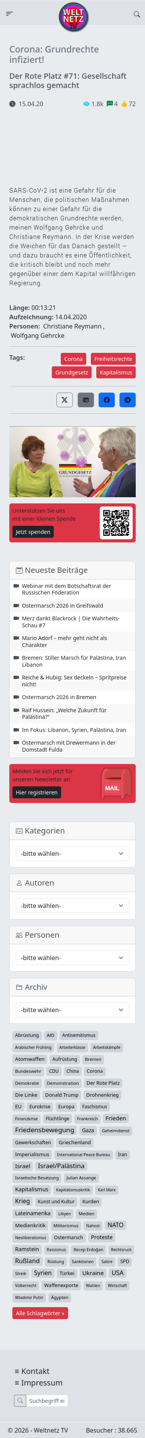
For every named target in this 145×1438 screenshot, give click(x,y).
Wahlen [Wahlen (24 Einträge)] (93, 1285)
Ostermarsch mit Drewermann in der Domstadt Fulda (69, 746)
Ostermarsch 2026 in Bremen (59, 697)
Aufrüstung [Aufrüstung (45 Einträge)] (64, 1059)
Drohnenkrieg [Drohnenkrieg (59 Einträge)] (102, 1094)
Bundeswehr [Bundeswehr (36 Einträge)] (28, 1071)
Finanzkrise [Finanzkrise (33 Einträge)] (26, 1118)
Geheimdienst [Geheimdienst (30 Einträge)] (116, 1130)
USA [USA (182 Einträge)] (117, 1273)
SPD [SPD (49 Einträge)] (124, 1261)
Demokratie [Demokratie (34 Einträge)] (27, 1083)
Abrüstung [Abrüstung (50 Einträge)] (27, 1035)
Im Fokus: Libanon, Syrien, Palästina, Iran (74, 729)
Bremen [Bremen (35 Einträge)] (93, 1059)
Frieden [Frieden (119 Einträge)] (116, 1118)
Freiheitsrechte (113, 358)
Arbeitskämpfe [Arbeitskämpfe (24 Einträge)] (107, 1047)
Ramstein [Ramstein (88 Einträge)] (27, 1249)
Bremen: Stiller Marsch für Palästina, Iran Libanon (74, 661)
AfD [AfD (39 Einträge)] (51, 1035)
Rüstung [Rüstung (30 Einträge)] (56, 1261)
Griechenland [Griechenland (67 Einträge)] (75, 1142)
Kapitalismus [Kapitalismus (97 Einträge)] (31, 1189)
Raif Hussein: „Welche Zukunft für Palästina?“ (64, 713)
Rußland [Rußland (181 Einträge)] (27, 1261)
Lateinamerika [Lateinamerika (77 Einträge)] (33, 1213)
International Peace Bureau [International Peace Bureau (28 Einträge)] (83, 1154)
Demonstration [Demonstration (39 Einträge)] (63, 1083)
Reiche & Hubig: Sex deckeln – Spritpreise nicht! (74, 681)
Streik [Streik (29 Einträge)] (20, 1273)
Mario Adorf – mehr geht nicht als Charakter (64, 641)
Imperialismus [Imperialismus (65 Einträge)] (32, 1154)
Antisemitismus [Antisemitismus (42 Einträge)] (79, 1035)
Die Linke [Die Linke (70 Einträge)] (26, 1094)
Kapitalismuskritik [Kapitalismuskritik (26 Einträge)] (73, 1189)
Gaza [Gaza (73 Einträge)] (88, 1130)
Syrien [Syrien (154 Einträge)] (43, 1273)
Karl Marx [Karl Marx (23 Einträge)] (107, 1189)
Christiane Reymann (72, 326)
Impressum (42, 1382)
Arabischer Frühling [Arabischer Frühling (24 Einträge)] (33, 1047)
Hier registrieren (37, 792)
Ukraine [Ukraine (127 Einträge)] (93, 1273)
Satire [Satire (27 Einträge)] (107, 1261)
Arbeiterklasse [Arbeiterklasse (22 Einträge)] (72, 1047)
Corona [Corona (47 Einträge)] (95, 1071)
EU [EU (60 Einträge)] (18, 1106)
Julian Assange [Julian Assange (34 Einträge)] (81, 1178)
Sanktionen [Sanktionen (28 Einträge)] (83, 1261)
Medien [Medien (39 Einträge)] (86, 1213)
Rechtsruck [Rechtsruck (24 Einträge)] (121, 1249)
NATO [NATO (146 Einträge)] (115, 1225)
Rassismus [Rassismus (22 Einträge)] (56, 1249)
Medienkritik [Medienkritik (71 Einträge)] (30, 1225)
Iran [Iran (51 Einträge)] (122, 1154)
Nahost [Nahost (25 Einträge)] (93, 1225)
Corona (73, 358)
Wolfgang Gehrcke (38, 335)
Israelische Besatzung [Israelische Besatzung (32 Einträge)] (37, 1178)
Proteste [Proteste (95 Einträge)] (102, 1237)
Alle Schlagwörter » (40, 1313)
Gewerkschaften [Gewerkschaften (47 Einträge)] (33, 1142)
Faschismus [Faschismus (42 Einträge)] (94, 1106)
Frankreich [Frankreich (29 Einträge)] (87, 1118)
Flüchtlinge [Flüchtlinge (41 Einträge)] (57, 1118)
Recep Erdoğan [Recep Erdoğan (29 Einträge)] (88, 1249)
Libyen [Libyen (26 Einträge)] (64, 1213)
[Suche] (47, 1401)
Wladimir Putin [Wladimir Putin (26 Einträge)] (29, 1297)
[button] (64, 400)
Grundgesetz (71, 372)
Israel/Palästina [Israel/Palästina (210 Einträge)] (61, 1166)
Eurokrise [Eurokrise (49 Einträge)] (40, 1106)
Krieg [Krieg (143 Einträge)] (22, 1201)
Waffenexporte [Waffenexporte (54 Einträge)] (61, 1285)
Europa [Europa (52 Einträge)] (66, 1106)
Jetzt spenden (33, 531)
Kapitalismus (116, 372)
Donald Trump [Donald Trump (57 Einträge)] (61, 1094)
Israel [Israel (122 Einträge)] (22, 1166)
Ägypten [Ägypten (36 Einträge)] (59, 1297)
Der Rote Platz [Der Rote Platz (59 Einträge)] (103, 1082)
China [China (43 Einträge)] (73, 1071)
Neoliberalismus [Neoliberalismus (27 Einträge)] (30, 1237)
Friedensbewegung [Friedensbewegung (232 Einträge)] (44, 1130)
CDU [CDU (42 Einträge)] (54, 1071)
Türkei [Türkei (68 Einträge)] (67, 1273)
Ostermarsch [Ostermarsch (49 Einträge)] (68, 1237)
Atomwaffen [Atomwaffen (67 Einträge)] (29, 1058)
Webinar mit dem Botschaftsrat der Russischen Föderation (66, 589)
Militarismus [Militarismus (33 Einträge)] (65, 1225)
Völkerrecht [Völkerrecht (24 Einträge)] (25, 1285)
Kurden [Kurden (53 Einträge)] (90, 1201)
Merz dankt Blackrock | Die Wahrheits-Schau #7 (71, 622)
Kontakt (35, 1371)
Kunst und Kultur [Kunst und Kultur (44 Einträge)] (56, 1201)
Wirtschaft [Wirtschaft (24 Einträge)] (117, 1285)
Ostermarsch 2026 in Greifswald (62, 605)
